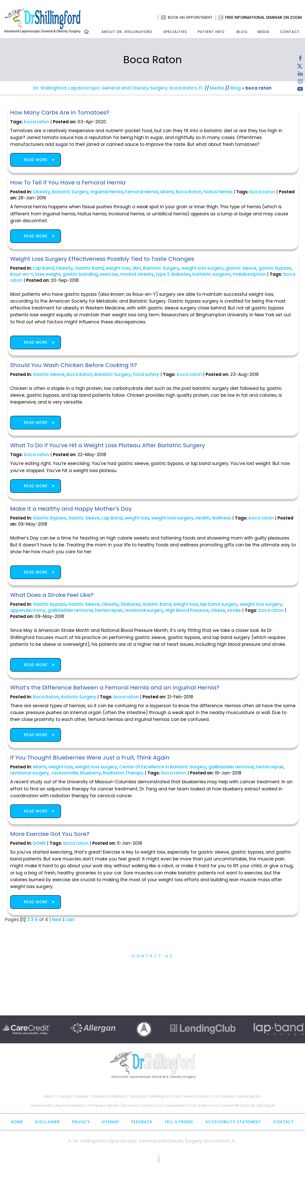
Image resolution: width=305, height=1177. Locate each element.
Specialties (174, 31)
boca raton (36, 122)
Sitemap (110, 1121)
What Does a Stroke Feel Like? (52, 595)
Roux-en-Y (21, 274)
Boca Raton (189, 192)
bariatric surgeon (211, 274)
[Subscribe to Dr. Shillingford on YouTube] (300, 90)
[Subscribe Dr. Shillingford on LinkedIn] (300, 75)
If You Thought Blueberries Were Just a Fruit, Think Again (90, 757)
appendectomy (27, 610)
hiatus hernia (218, 192)
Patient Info (211, 31)
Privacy (81, 1121)
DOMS (39, 843)
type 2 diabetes (173, 274)
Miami (167, 192)
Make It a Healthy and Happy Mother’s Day (71, 509)
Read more (36, 159)
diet (136, 268)
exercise (109, 274)
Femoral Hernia (141, 192)
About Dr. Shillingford (126, 31)
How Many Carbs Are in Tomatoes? (59, 112)
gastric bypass (274, 268)
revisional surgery (144, 610)
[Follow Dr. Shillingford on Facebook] (300, 59)
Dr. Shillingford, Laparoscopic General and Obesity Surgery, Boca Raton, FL (118, 88)
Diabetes (131, 604)
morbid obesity (137, 274)
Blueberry (90, 773)
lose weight (47, 274)
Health (202, 518)
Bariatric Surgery (70, 192)
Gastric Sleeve (49, 374)
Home (17, 1121)
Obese (218, 610)
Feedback (141, 1121)
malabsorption (249, 274)
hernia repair (109, 610)
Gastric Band (89, 268)
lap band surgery (219, 604)
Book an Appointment (190, 17)
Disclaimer (47, 1121)
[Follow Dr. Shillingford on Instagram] (300, 82)
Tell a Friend (178, 1121)
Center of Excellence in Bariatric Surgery (162, 767)
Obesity (41, 192)
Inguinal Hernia (106, 192)
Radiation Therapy (123, 773)
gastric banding (80, 274)
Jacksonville (64, 773)
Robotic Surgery (78, 697)
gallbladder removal (70, 610)
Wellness (221, 518)
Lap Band (43, 268)
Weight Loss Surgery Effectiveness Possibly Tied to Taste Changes (102, 259)
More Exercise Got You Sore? (49, 834)
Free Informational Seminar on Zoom (263, 17)
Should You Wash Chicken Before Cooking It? (73, 365)
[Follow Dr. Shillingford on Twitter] (299, 67)
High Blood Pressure (187, 610)
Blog (242, 31)
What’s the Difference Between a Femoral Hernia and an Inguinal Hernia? (114, 687)
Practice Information (152, 967)
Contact (290, 31)
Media (263, 31)
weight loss (118, 268)
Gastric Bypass (49, 518)
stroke (234, 610)
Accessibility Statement (233, 1121)
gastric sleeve (241, 268)
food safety (146, 374)
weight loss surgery (202, 268)
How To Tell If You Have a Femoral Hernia (68, 182)
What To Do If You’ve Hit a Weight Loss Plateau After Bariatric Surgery (107, 445)
